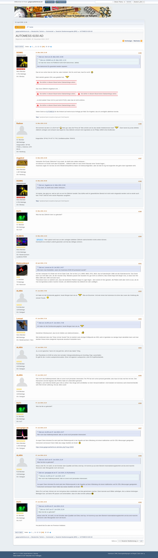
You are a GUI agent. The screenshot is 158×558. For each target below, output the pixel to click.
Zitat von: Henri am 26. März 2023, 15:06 (51, 57)
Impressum (111, 553)
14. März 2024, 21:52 (41, 123)
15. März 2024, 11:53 (41, 236)
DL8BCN (20, 236)
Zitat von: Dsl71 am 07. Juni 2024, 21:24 (51, 459)
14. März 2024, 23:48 (41, 158)
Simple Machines (27, 553)
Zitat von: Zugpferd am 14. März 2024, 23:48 (52, 185)
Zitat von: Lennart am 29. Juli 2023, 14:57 (51, 267)
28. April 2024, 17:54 (41, 263)
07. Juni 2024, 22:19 (41, 455)
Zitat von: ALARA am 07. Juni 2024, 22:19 (51, 506)
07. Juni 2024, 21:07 (41, 375)
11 (36, 46)
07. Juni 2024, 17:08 (41, 290)
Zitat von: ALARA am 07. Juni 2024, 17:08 (51, 323)
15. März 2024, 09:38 (41, 180)
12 (38, 46)
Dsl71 (18, 211)
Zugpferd (20, 158)
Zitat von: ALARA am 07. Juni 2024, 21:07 (51, 432)
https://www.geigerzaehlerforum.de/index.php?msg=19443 (55, 447)
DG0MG (19, 53)
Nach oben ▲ (141, 553)
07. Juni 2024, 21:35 (41, 427)
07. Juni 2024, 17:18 (41, 318)
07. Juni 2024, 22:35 (41, 502)
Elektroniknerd (22, 263)
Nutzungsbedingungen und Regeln (127, 553)
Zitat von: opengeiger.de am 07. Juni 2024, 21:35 (53, 473)
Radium (19, 123)
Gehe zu (114, 541)
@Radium (40, 239)
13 (40, 46)
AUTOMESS (50, 111)
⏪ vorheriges (127, 41)
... (34, 46)
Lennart (19, 318)
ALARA (19, 291)
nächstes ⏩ (138, 41)
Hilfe (116, 553)
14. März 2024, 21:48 (41, 52)
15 (46, 46)
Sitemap (36, 553)
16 (48, 46)
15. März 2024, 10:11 (41, 211)
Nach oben (19, 532)
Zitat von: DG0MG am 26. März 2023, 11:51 (53, 60)
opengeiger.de (22, 428)
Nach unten (19, 46)
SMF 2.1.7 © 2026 (18, 553)
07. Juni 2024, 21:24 (41, 402)
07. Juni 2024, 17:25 (41, 347)
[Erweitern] (71, 473)
